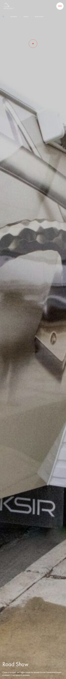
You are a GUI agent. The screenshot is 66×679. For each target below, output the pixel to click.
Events (26, 16)
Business (14, 16)
